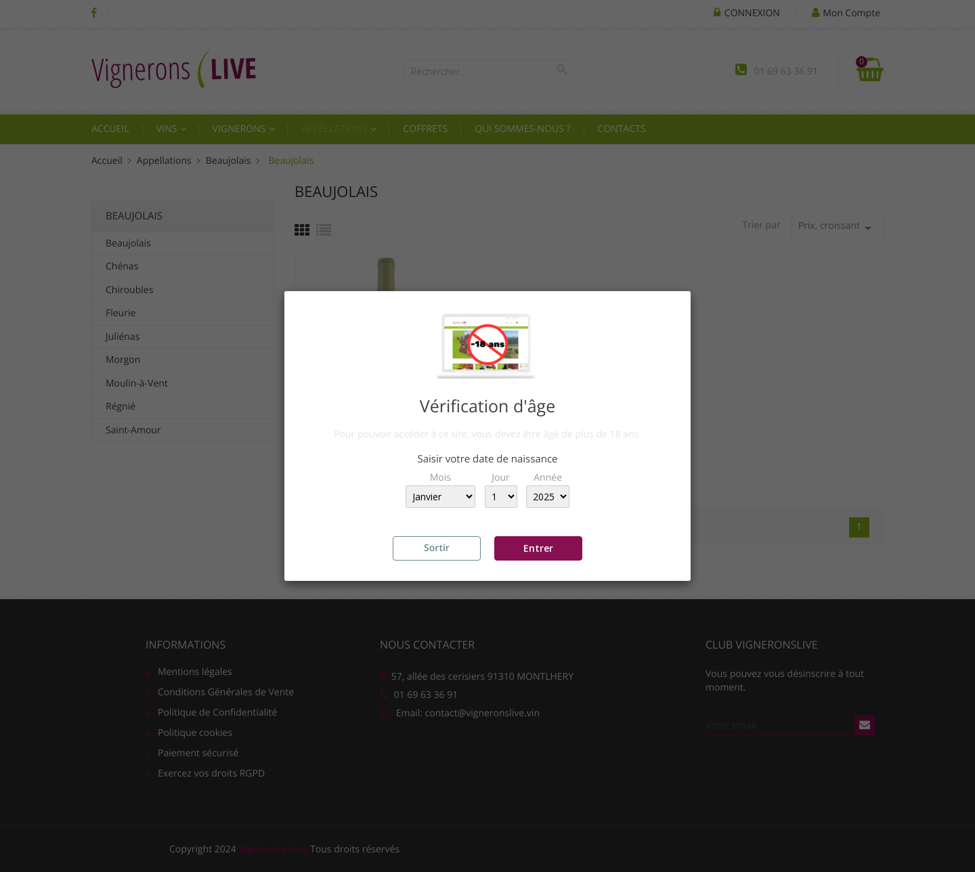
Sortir (437, 548)
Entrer (538, 548)
